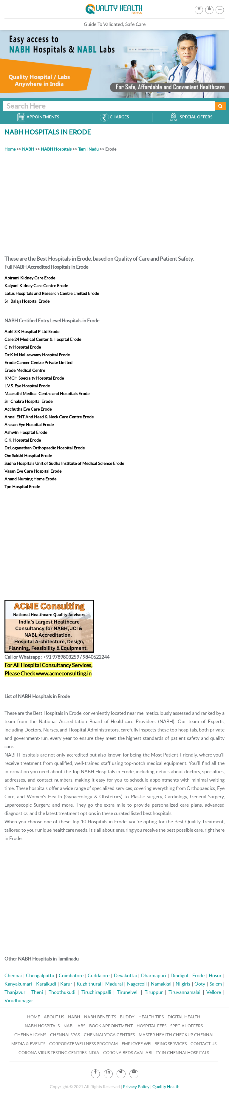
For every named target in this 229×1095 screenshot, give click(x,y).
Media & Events (28, 1043)
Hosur (215, 975)
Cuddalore (98, 975)
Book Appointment (111, 1025)
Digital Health (184, 1016)
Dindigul (179, 975)
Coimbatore (71, 975)
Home (10, 149)
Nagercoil (137, 983)
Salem (216, 983)
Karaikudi (46, 983)
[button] (220, 8)
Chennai (13, 975)
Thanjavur (14, 992)
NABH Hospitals (56, 149)
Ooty (199, 983)
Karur (66, 983)
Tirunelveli (128, 992)
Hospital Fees (151, 1025)
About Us (54, 1016)
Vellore (213, 992)
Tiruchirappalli (96, 992)
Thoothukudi (62, 992)
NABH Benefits (100, 1016)
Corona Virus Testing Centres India (58, 1052)
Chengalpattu (40, 975)
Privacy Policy (136, 1086)
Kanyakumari (18, 983)
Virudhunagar (18, 1000)
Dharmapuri (153, 975)
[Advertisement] (114, 202)
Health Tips (151, 1016)
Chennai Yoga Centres (109, 1034)
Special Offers (186, 1025)
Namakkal (161, 983)
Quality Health (166, 1086)
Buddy (127, 1016)
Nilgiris (183, 983)
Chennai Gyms (30, 1034)
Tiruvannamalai (184, 992)
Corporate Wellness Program (83, 1043)
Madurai (114, 983)
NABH (28, 149)
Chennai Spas (65, 1034)
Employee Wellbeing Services (154, 1043)
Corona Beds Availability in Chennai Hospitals (156, 1052)
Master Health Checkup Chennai (176, 1034)
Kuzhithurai (89, 983)
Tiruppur (154, 992)
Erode (198, 975)
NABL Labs (74, 1025)
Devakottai (125, 975)
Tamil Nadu (88, 149)
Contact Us (203, 1043)
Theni (37, 992)
